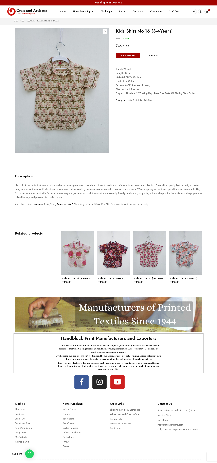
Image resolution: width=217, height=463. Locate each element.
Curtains (66, 414)
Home (15, 20)
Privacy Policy (116, 419)
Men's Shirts (21, 437)
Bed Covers (68, 423)
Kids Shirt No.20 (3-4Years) (148, 278)
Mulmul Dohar (69, 409)
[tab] (24, 176)
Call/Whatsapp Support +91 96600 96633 (179, 429)
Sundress (19, 414)
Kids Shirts (30, 20)
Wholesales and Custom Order (125, 414)
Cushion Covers (70, 428)
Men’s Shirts (73, 204)
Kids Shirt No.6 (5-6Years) (111, 278)
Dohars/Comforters (72, 432)
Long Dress (57, 204)
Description (24, 176)
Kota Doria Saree (23, 428)
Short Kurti (20, 409)
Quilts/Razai (68, 437)
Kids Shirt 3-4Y (135, 100)
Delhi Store (163, 420)
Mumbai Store (164, 415)
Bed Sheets (68, 418)
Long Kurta (20, 418)
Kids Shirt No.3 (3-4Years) (183, 278)
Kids (22, 20)
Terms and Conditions (120, 423)
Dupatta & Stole (23, 423)
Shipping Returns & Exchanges (125, 409)
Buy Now (154, 55)
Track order (115, 428)
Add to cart (129, 55)
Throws (66, 441)
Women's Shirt (22, 441)
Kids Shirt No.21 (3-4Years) (76, 278)
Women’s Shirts (41, 204)
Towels (65, 446)
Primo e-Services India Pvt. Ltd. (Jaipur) (177, 410)
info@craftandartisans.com (170, 424)
